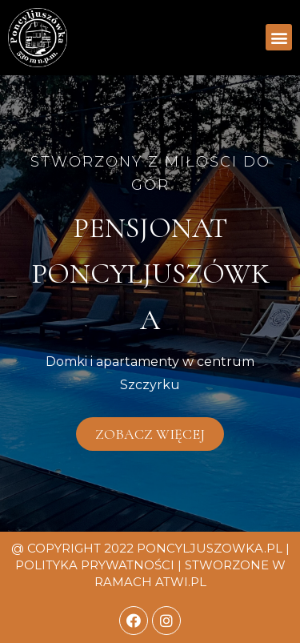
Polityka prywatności (94, 565)
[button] (279, 37)
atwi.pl (180, 581)
